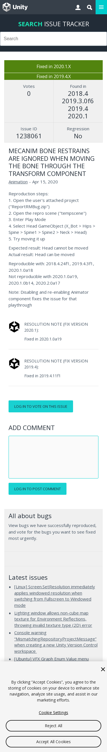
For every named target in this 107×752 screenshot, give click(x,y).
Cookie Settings (53, 712)
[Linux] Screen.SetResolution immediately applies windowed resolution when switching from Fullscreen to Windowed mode (54, 596)
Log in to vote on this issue (40, 406)
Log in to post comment (37, 488)
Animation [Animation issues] (18, 182)
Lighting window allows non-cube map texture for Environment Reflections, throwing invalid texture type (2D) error (53, 619)
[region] (53, 706)
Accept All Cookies (53, 741)
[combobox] (53, 39)
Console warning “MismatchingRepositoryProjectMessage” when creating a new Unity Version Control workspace (56, 642)
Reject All (53, 725)
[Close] (103, 669)
